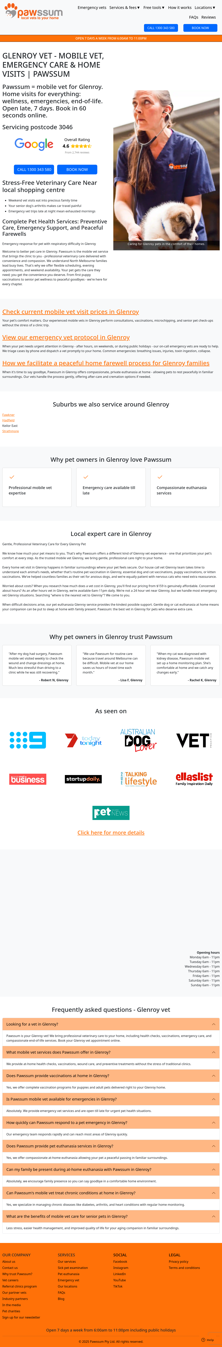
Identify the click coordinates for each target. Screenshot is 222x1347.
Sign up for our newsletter (21, 1317)
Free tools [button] (154, 7)
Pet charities (11, 1311)
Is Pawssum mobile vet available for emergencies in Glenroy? (61, 1099)
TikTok (118, 1286)
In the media (11, 1305)
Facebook (120, 1261)
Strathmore (10, 431)
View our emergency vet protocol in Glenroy (66, 337)
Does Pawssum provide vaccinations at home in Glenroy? (57, 1075)
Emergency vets (92, 7)
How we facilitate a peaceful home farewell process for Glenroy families (105, 363)
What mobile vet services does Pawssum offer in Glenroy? (58, 1052)
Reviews (208, 17)
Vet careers (10, 1280)
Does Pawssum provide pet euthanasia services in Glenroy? (59, 1146)
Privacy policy (178, 1261)
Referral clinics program (19, 1286)
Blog (61, 1299)
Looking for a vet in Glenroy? (32, 1024)
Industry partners (15, 1299)
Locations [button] (205, 7)
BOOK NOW (200, 28)
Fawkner (8, 415)
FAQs (193, 17)
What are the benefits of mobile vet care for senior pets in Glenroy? (66, 1216)
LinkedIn (119, 1274)
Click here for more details (110, 832)
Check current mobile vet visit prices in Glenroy (70, 311)
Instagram (120, 1268)
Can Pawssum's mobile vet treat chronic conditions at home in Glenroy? (71, 1192)
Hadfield (8, 420)
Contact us (10, 1268)
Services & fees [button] (124, 7)
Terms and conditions (184, 1268)
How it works (179, 7)
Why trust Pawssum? (17, 1274)
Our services (67, 1261)
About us (8, 1261)
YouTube (119, 1280)
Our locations (67, 1286)
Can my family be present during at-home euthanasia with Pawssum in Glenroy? (78, 1169)
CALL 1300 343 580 (161, 28)
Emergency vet (68, 1280)
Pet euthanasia (69, 1274)
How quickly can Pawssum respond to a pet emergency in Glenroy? (66, 1122)
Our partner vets (14, 1292)
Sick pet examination (73, 1268)
